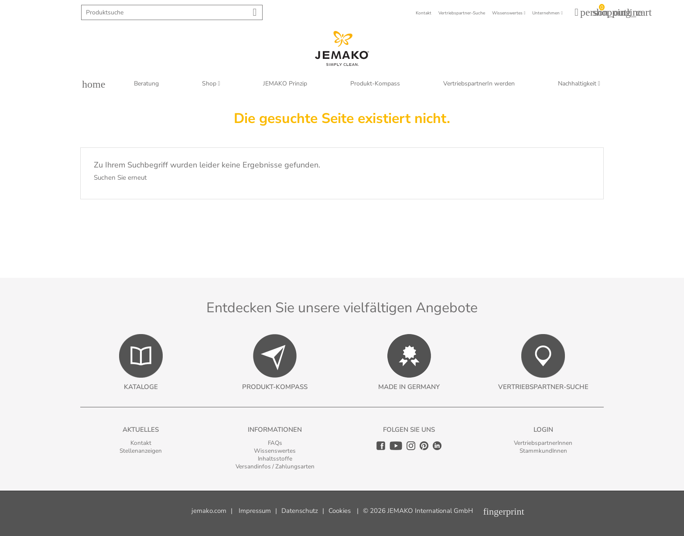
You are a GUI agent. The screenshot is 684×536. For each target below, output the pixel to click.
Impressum (255, 510)
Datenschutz (299, 510)
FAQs (275, 443)
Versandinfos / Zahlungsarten (275, 466)
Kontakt (140, 443)
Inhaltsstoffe (275, 458)
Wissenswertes (275, 451)
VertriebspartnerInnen (543, 443)
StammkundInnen (543, 451)
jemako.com (209, 510)
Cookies (339, 510)
